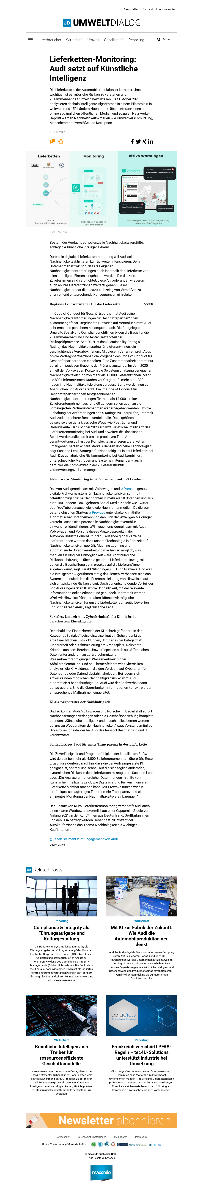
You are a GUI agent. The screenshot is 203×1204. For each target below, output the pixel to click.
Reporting (136, 39)
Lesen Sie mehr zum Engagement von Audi (85, 839)
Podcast (147, 9)
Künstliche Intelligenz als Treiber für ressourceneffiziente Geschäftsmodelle (61, 1054)
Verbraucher (51, 39)
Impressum (141, 1136)
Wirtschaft (74, 39)
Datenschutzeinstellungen (91, 1136)
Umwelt (93, 39)
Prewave (99, 512)
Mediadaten (120, 1136)
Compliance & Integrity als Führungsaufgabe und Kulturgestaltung (61, 932)
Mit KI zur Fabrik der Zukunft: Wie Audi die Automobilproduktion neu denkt (141, 935)
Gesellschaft (114, 39)
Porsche (130, 488)
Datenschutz (63, 1136)
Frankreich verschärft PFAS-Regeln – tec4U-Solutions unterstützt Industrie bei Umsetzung (141, 1054)
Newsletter (131, 9)
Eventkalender (165, 9)
